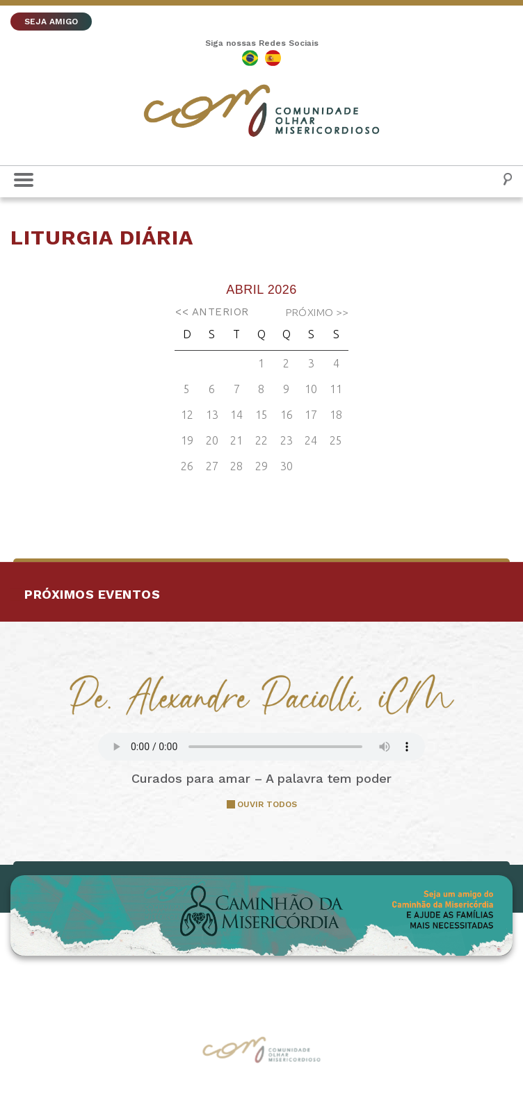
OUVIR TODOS (267, 804)
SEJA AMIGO (51, 21)
